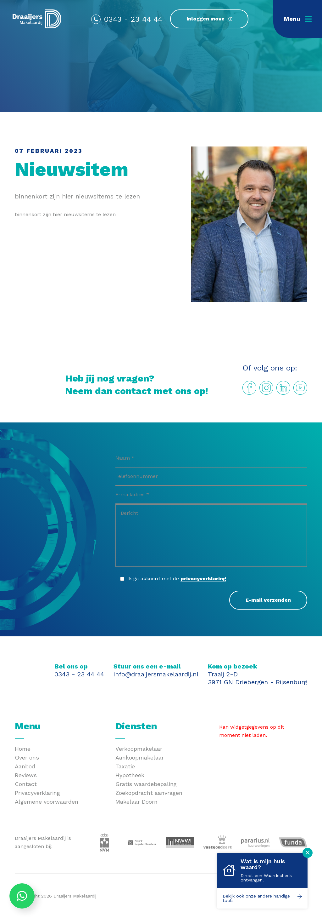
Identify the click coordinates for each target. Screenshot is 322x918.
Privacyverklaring (37, 792)
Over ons (27, 757)
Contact (26, 784)
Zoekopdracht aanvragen (148, 792)
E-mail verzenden (268, 600)
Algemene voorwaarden (46, 801)
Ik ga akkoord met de (176, 579)
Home (23, 748)
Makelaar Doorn (136, 801)
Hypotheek (129, 775)
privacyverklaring (203, 579)
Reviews (26, 775)
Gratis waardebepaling (146, 784)
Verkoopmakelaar (138, 748)
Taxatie (125, 766)
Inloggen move (205, 19)
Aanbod (25, 766)
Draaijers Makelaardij (74, 895)
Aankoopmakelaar (139, 757)
